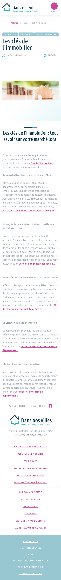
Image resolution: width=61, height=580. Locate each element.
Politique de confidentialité (30, 560)
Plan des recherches (30, 567)
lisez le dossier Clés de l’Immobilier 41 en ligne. (28, 210)
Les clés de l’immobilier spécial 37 (38, 263)
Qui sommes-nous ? (30, 492)
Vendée (14, 23)
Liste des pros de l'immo (30, 520)
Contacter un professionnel (30, 468)
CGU (30, 554)
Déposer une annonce (30, 453)
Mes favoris (30, 506)
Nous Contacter (30, 499)
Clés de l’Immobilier (41, 163)
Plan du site (30, 541)
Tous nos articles (30, 573)
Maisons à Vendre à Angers (30, 482)
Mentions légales (30, 547)
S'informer (30, 461)
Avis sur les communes (30, 475)
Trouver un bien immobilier (30, 446)
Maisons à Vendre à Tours (30, 527)
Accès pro (30, 513)
